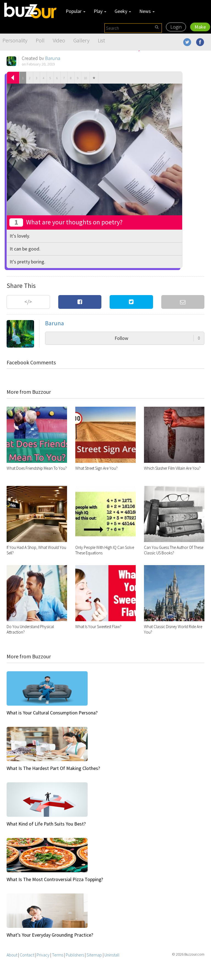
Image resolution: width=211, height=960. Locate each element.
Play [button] (100, 11)
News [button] (147, 11)
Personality (14, 40)
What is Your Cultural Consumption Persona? (52, 712)
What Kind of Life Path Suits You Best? (46, 824)
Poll (40, 40)
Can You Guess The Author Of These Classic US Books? (173, 550)
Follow (157, 338)
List (101, 40)
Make (200, 27)
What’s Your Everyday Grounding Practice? (50, 935)
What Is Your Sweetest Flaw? (98, 626)
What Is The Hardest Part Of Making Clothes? (53, 768)
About (12, 955)
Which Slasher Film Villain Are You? (172, 468)
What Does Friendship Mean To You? (37, 468)
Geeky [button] (123, 11)
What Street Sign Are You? (96, 468)
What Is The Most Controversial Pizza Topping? (55, 879)
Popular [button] (75, 11)
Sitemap (94, 955)
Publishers (75, 955)
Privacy (43, 955)
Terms (57, 955)
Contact (27, 955)
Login (176, 27)
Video (59, 40)
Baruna (52, 58)
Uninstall (112, 955)
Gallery (81, 40)
